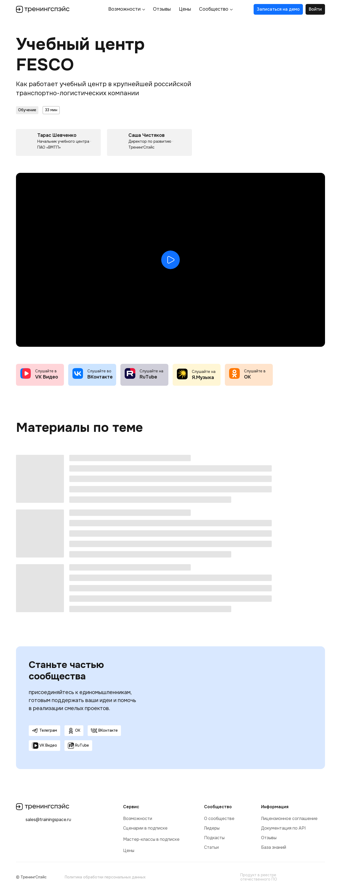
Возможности (124, 9)
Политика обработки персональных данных (105, 877)
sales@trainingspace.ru (48, 819)
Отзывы (162, 9)
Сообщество (213, 9)
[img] (232, 877)
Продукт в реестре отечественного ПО (258, 877)
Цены (185, 9)
